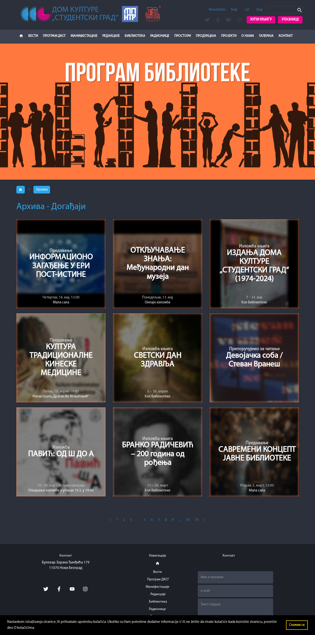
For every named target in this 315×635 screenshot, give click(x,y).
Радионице (159, 36)
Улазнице (290, 20)
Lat (247, 10)
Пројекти (228, 36)
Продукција (206, 36)
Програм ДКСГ (54, 36)
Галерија (266, 36)
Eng (259, 10)
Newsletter (217, 10)
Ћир (234, 10)
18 (188, 520)
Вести (33, 36)
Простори (182, 36)
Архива (42, 190)
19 (197, 520)
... (180, 520)
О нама (247, 36)
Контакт (286, 36)
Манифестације (84, 36)
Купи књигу (261, 20)
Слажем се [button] (297, 625)
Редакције (111, 36)
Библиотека (135, 36)
